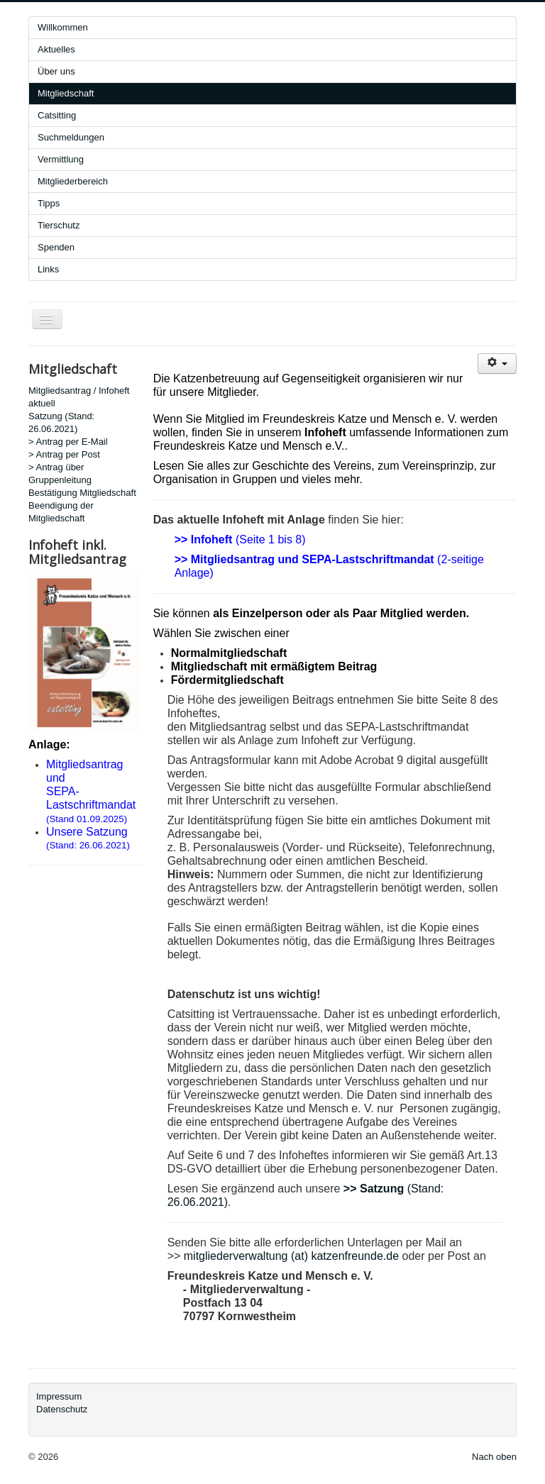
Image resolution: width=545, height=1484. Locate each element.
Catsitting (57, 115)
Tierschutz (58, 225)
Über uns (56, 71)
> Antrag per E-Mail (68, 441)
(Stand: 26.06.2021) (88, 845)
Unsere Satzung (87, 832)
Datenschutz (61, 1409)
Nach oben (494, 1456)
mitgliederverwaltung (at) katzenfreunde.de (291, 1256)
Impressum (59, 1396)
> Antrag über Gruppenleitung (60, 473)
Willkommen (63, 27)
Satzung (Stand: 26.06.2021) (61, 422)
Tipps (49, 203)
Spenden (56, 247)
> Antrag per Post (64, 454)
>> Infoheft (204, 539)
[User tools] (497, 363)
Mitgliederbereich (73, 181)
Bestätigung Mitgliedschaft (82, 492)
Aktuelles (56, 49)
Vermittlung (61, 159)
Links (48, 269)
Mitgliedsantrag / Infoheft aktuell (78, 397)
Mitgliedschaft (66, 93)
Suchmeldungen (71, 137)
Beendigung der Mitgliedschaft (61, 512)
